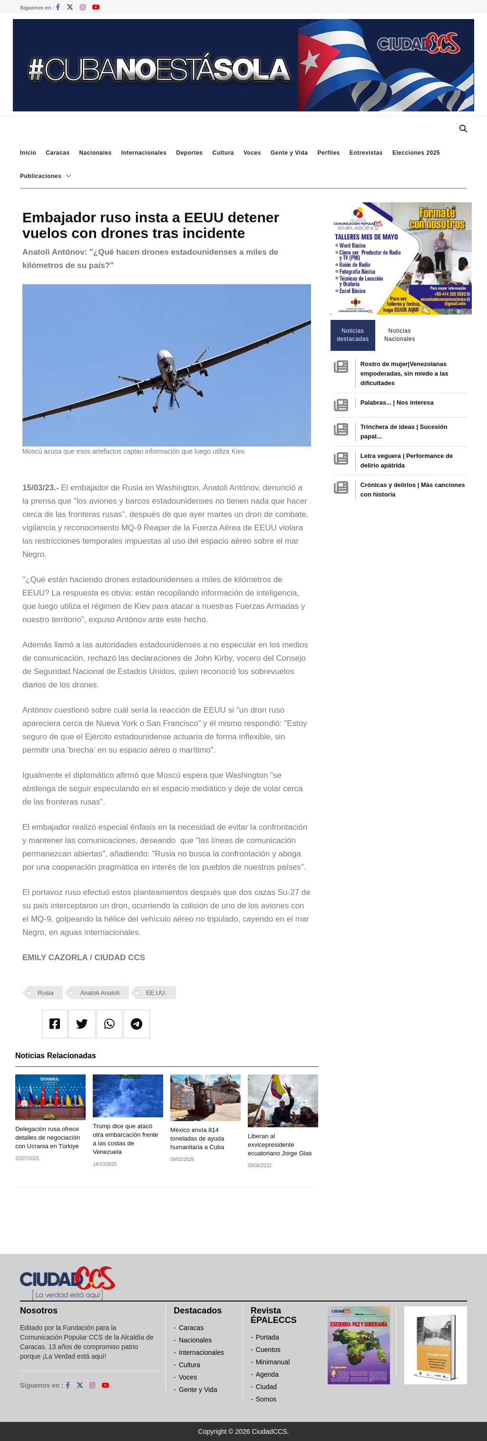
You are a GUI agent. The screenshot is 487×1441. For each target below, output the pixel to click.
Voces (252, 152)
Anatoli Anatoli (99, 992)
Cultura (223, 152)
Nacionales (95, 152)
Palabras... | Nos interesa (397, 402)
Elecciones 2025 (416, 152)
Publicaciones (40, 176)
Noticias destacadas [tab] (353, 335)
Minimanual (273, 1362)
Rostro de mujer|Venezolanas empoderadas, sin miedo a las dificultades (404, 373)
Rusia (46, 992)
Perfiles (328, 152)
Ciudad (266, 1387)
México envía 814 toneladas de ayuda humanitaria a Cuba (197, 1138)
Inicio (28, 152)
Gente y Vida (289, 152)
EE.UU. (156, 992)
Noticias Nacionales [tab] (399, 335)
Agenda (267, 1374)
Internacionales (144, 152)
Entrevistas (366, 152)
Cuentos (268, 1349)
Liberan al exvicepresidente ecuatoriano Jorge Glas (280, 1145)
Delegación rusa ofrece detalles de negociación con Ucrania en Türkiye (47, 1137)
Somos (266, 1399)
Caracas (57, 152)
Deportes (189, 152)
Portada (267, 1337)
